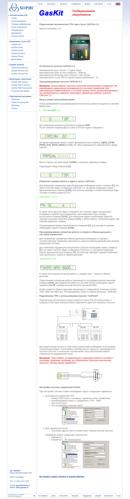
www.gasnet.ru (22, 487)
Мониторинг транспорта (20, 79)
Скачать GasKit (17, 36)
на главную (43, 496)
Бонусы (14, 108)
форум (87, 4)
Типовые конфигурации (21, 24)
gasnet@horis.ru (23, 485)
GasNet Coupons (18, 53)
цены (40, 4)
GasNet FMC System (19, 82)
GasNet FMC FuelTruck (20, 85)
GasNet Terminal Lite (19, 68)
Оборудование (17, 30)
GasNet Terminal (17, 65)
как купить (51, 4)
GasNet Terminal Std (19, 71)
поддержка (75, 4)
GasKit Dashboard (18, 21)
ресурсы (63, 4)
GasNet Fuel (16, 44)
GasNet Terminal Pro (19, 74)
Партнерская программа (20, 96)
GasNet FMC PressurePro (21, 88)
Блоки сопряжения (19, 27)
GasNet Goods (17, 50)
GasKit (14, 18)
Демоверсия (16, 33)
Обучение (15, 99)
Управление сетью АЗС (20, 41)
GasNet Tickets (17, 56)
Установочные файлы (20, 91)
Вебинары (15, 105)
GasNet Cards (17, 47)
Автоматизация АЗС (19, 15)
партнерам (98, 4)
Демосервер (16, 59)
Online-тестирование (19, 102)
